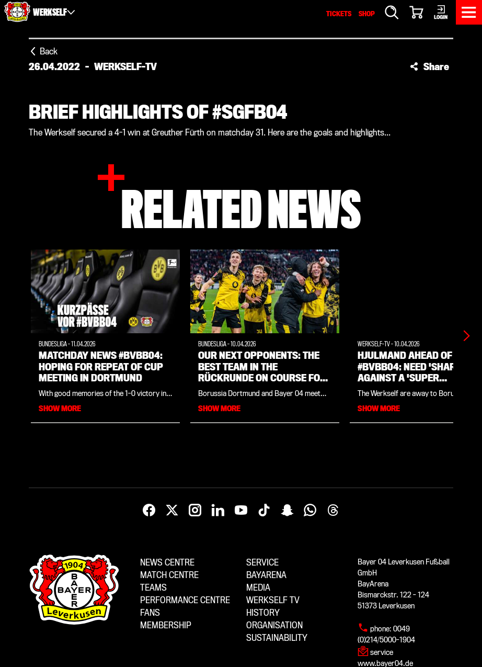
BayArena (266, 575)
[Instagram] (194, 511)
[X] (171, 511)
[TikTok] (264, 511)
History (263, 613)
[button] (429, 66)
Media (258, 588)
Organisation (274, 625)
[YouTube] (241, 511)
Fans (150, 613)
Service (262, 563)
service (381, 652)
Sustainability (276, 638)
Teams (153, 588)
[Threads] (333, 511)
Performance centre (185, 600)
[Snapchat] (287, 511)
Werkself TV (273, 600)
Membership (165, 625)
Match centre (169, 575)
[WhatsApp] (310, 511)
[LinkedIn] (217, 511)
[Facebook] (148, 511)
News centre (167, 563)
